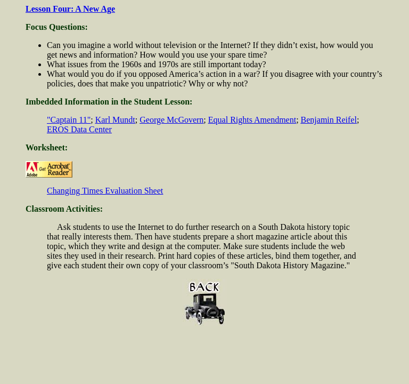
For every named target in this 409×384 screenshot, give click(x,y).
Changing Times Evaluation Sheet (105, 190)
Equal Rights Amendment (252, 119)
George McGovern (171, 119)
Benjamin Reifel (329, 119)
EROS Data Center (79, 129)
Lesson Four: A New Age (70, 8)
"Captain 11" (69, 119)
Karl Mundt (115, 119)
